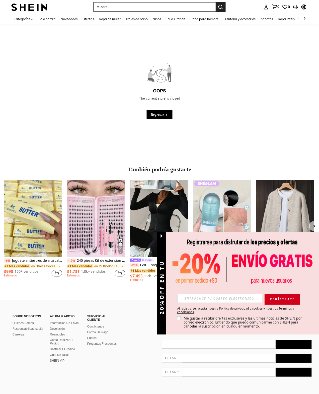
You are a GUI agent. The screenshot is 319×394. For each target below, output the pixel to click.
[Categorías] (23, 19)
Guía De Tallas (60, 355)
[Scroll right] (304, 19)
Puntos (91, 338)
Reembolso (57, 334)
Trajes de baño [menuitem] (137, 19)
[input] (219, 298)
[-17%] (71, 261)
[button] (154, 7)
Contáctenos (95, 326)
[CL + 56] (172, 358)
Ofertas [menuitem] (88, 19)
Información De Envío (64, 323)
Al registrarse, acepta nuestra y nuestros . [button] (235, 310)
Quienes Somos (23, 323)
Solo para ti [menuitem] (47, 19)
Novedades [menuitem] (69, 19)
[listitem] (33, 230)
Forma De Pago (97, 332)
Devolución (57, 328)
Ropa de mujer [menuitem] (110, 19)
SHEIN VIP (57, 360)
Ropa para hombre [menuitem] (204, 19)
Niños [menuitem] (157, 19)
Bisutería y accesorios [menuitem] (239, 19)
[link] (275, 7)
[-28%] (134, 265)
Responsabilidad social (27, 328)
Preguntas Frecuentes (102, 343)
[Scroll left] (298, 19)
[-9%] (7, 261)
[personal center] (266, 7)
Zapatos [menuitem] (266, 19)
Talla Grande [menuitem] (175, 19)
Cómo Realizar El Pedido (61, 341)
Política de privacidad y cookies (240, 308)
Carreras (18, 334)
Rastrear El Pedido (62, 349)
